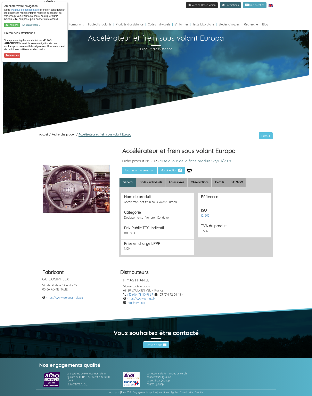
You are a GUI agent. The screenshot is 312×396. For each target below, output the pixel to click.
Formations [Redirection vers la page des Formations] (76, 24)
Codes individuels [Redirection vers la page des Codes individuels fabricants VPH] (159, 24)
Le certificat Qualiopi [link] (158, 380)
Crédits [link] (199, 392)
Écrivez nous (156, 345)
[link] (254, 5)
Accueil (44, 134)
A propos (114, 392)
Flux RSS (126, 392)
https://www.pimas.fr (141, 299)
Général (128, 182)
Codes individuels (151, 182)
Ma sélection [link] (171, 170)
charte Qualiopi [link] (155, 384)
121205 (205, 215)
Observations (199, 182)
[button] (230, 5)
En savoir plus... (31, 24)
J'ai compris (12, 25)
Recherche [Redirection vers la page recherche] (251, 24)
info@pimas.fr (136, 303)
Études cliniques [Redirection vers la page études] (229, 24)
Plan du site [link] (186, 392)
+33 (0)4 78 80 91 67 (140, 294)
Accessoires (176, 182)
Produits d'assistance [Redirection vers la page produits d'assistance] (129, 24)
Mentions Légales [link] (168, 392)
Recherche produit (63, 134)
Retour (265, 136)
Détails (219, 182)
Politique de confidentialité (25, 9)
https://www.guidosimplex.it (64, 298)
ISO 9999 (237, 182)
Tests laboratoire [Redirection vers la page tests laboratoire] (203, 24)
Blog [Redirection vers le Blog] (265, 24)
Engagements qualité (145, 392)
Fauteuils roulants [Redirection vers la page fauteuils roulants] (100, 24)
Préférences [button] (12, 55)
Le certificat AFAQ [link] (77, 384)
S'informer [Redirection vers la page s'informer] (181, 24)
